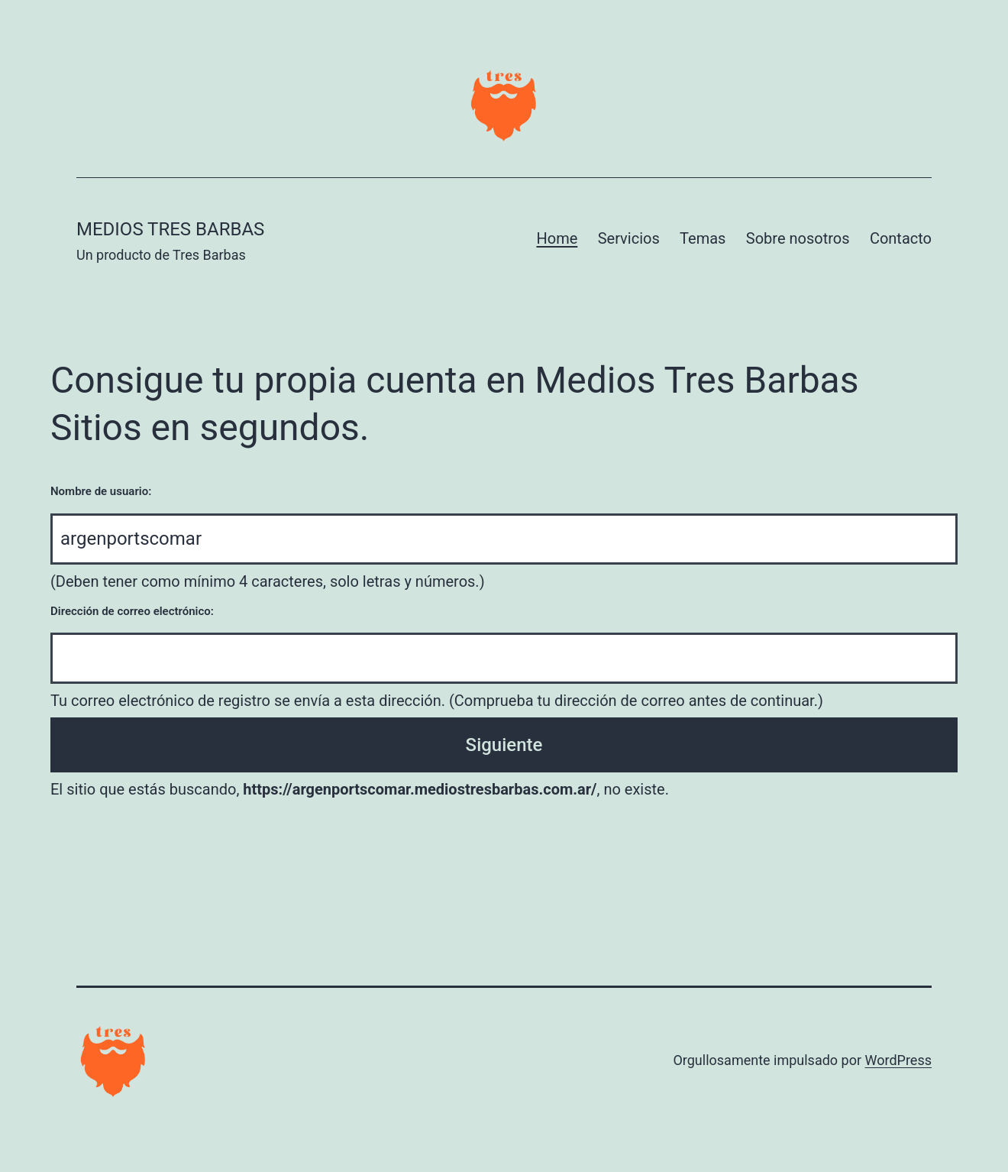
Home (556, 238)
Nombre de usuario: (100, 491)
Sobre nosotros (798, 238)
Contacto (901, 238)
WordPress (898, 1060)
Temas (702, 238)
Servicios (629, 238)
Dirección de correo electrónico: (132, 611)
